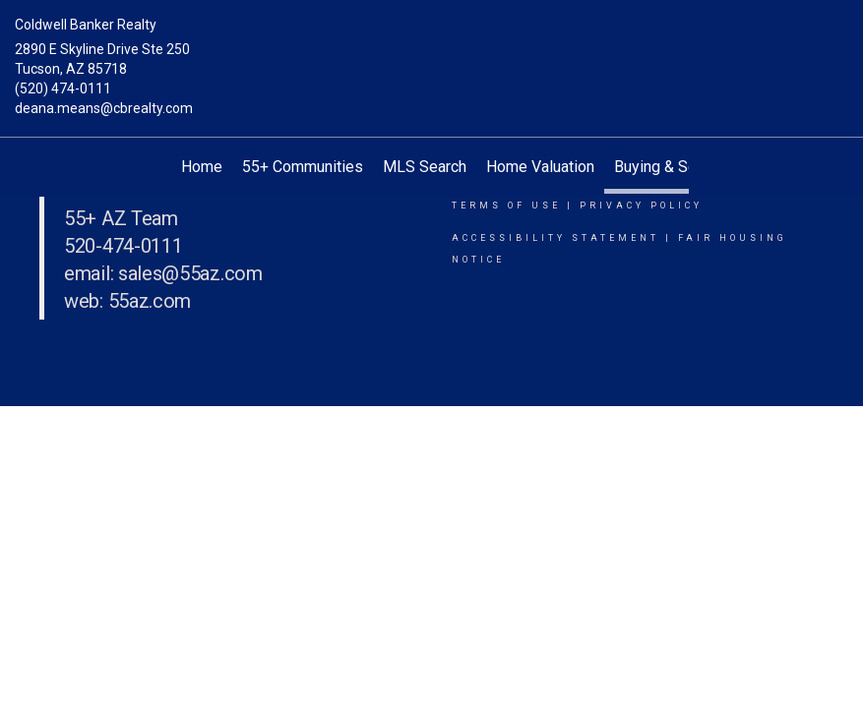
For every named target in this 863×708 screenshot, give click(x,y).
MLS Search (424, 166)
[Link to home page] (431, 44)
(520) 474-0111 (63, 88)
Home (201, 166)
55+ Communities (302, 166)
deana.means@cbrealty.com (104, 108)
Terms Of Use (506, 205)
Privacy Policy (641, 205)
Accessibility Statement (555, 238)
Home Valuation (540, 166)
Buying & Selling (669, 166)
